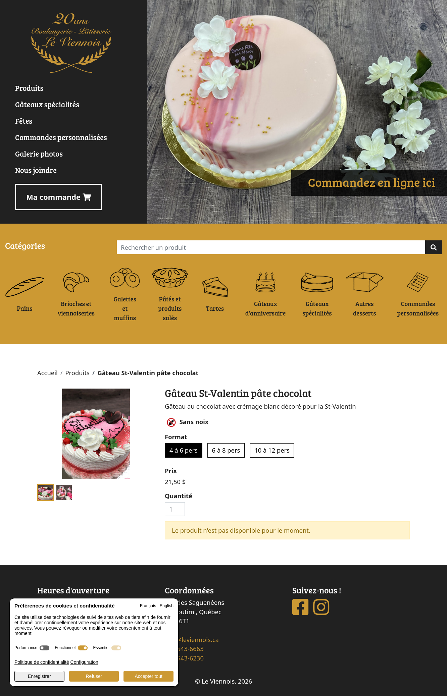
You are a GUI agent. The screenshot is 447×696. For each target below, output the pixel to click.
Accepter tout (148, 676)
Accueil (47, 372)
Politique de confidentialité (41, 662)
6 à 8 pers (226, 450)
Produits (77, 372)
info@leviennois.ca (192, 639)
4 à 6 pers (183, 450)
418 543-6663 (184, 648)
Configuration (84, 662)
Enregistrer (39, 676)
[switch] (44, 648)
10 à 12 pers (272, 450)
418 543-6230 (184, 658)
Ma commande (58, 197)
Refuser (94, 676)
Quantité (178, 495)
